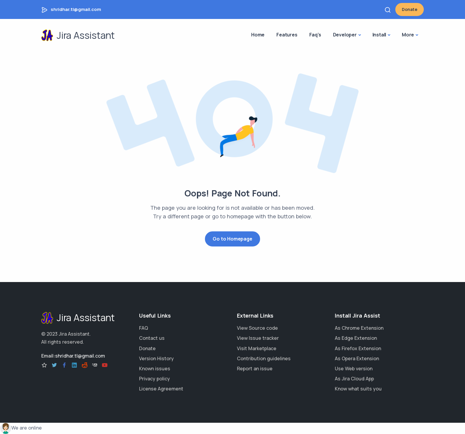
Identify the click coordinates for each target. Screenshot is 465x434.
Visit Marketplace (256, 348)
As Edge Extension (356, 338)
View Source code (257, 328)
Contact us (152, 338)
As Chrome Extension (359, 328)
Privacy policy (154, 378)
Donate (409, 9)
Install (379, 34)
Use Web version (353, 368)
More (408, 34)
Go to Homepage (232, 239)
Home (258, 34)
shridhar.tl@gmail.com (76, 9)
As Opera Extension (357, 358)
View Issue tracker (258, 338)
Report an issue (255, 368)
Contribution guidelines (264, 358)
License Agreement (161, 388)
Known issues (154, 368)
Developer (345, 34)
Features (286, 34)
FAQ (143, 328)
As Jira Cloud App (354, 378)
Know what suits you (358, 388)
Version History (156, 358)
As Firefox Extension (358, 348)
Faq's (315, 34)
